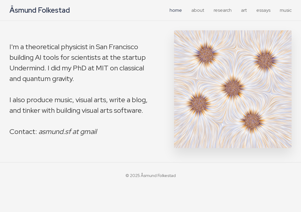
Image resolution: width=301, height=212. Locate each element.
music (286, 10)
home (176, 10)
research (223, 10)
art (244, 10)
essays (263, 10)
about (197, 10)
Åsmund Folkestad (39, 10)
